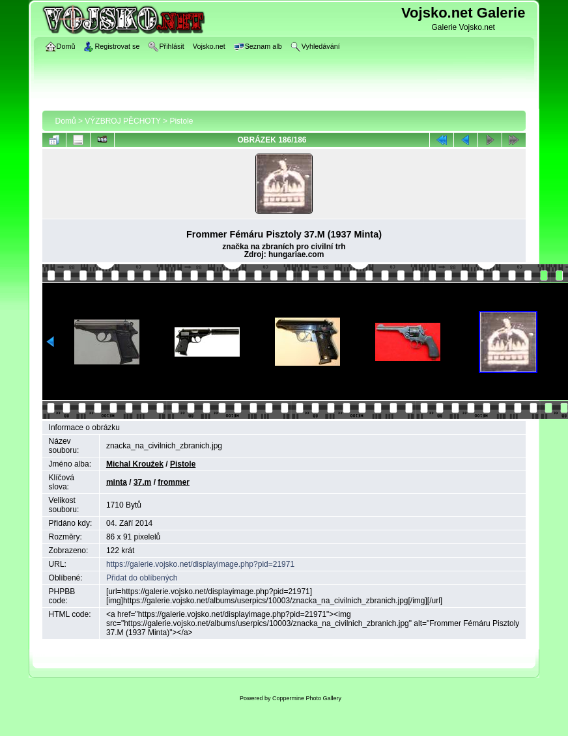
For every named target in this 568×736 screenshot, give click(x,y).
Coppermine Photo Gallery (306, 698)
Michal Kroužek (134, 464)
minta (116, 482)
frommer (174, 482)
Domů (65, 121)
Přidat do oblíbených (141, 577)
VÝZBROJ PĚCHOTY (122, 121)
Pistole (181, 121)
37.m (142, 482)
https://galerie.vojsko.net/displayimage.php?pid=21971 (200, 564)
